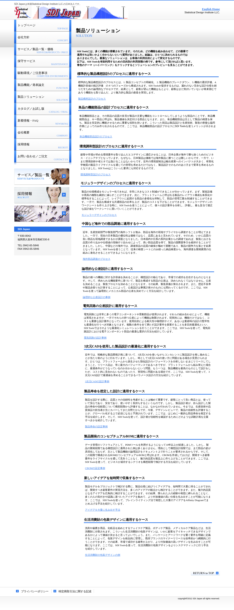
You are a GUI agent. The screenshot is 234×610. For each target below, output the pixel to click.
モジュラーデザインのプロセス (99, 215)
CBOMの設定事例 (95, 468)
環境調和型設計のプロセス (95, 174)
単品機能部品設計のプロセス (96, 136)
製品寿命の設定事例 (96, 426)
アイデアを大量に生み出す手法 (102, 509)
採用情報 (41, 195)
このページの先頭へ (205, 573)
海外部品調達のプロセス (96, 259)
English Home (211, 9)
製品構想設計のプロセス (92, 98)
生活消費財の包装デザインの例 (102, 554)
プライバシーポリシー (34, 591)
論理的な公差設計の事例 (96, 297)
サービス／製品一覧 (41, 176)
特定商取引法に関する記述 (74, 591)
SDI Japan (71, 12)
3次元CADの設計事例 (97, 381)
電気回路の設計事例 (95, 337)
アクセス (41, 214)
